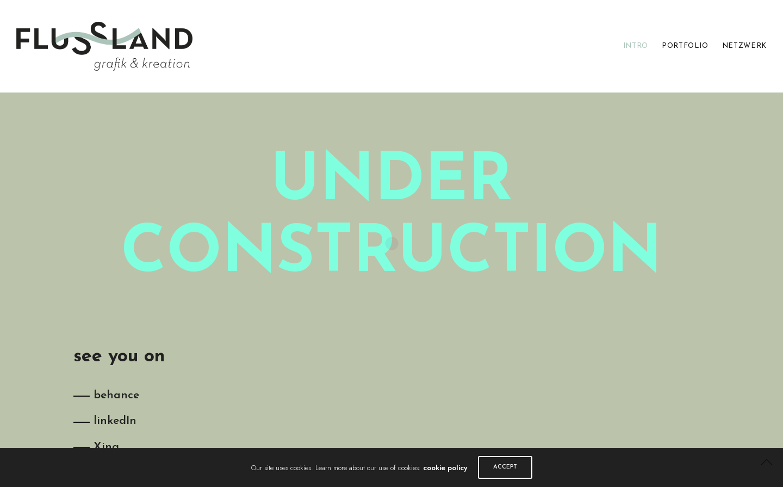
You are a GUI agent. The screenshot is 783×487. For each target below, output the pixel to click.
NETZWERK (744, 46)
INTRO (635, 46)
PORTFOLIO (685, 46)
